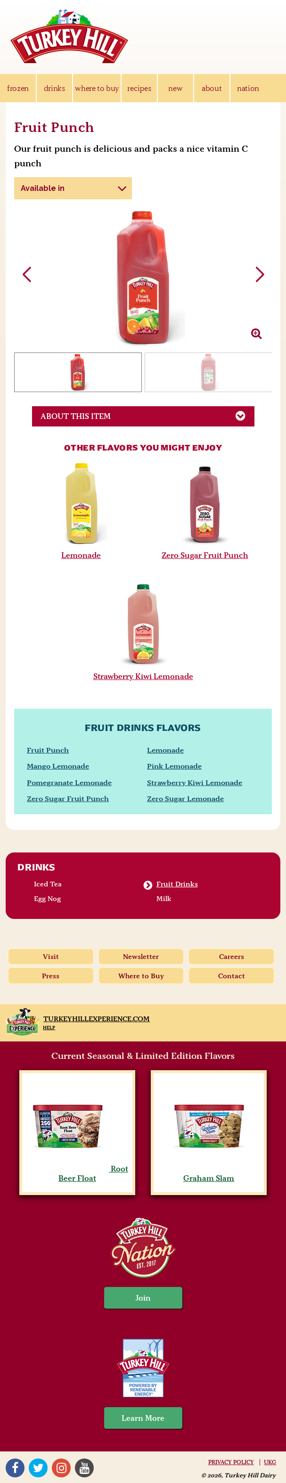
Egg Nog (47, 898)
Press (50, 976)
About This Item (147, 415)
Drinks (36, 867)
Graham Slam (209, 1173)
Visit (51, 956)
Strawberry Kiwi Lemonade (143, 676)
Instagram (61, 1467)
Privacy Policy (231, 1462)
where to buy (96, 88)
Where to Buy (141, 976)
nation (248, 88)
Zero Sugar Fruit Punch (205, 555)
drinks (54, 88)
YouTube (84, 1467)
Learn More (143, 1418)
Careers (231, 956)
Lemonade (81, 555)
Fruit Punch (48, 750)
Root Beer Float (77, 1173)
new (175, 88)
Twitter (38, 1467)
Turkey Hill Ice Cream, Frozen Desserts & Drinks (69, 36)
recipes (139, 88)
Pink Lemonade (174, 766)
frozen (18, 88)
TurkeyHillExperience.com (96, 1019)
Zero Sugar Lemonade (185, 798)
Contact (231, 976)
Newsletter (141, 956)
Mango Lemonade (58, 766)
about (211, 88)
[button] (259, 274)
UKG (270, 1462)
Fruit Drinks (177, 884)
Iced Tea (48, 884)
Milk (164, 898)
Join (143, 1298)
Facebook (15, 1467)
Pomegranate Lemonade (69, 782)
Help (49, 1027)
